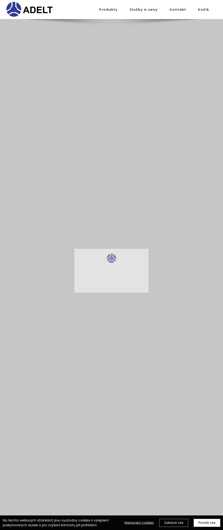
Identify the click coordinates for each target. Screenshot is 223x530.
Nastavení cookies (139, 523)
